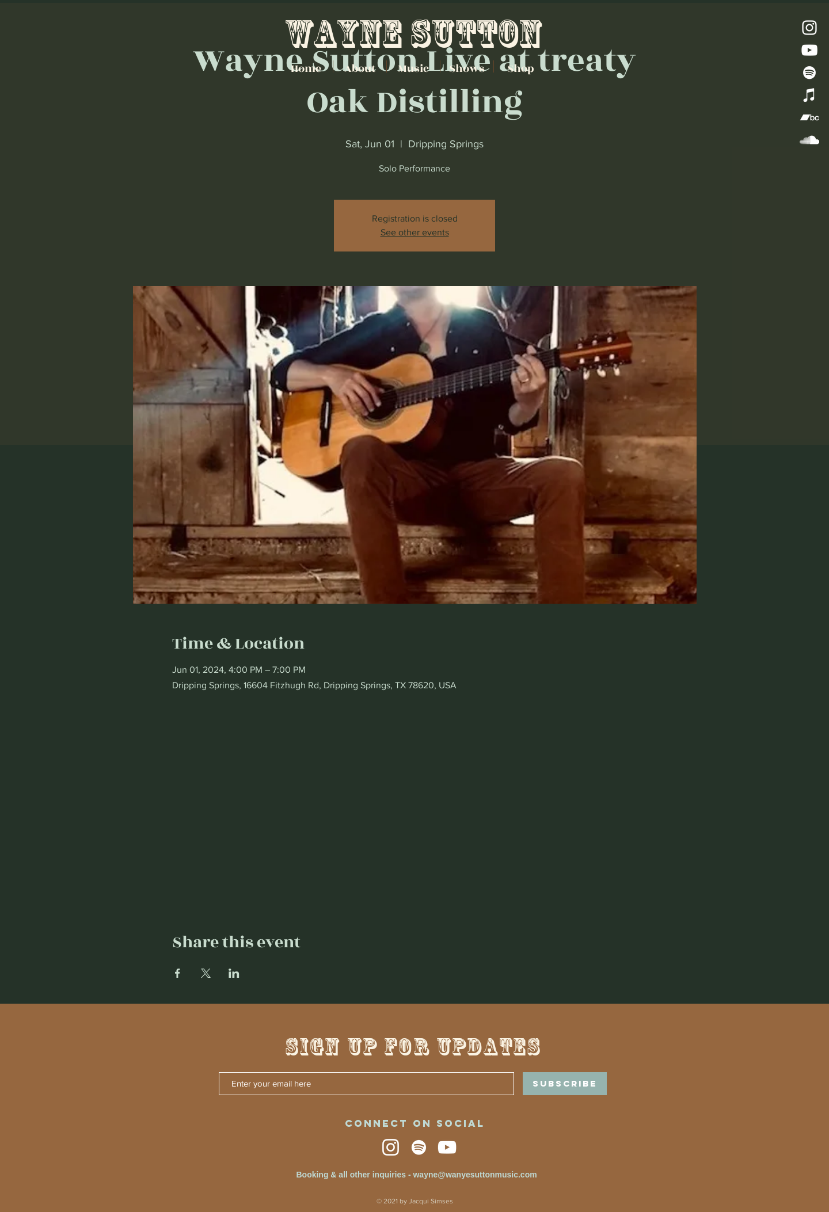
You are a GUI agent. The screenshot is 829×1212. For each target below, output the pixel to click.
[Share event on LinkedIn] (234, 973)
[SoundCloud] (809, 140)
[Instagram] (809, 27)
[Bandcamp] (809, 117)
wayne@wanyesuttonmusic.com (475, 1174)
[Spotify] (809, 72)
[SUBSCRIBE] (565, 1083)
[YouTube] (809, 50)
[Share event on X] (205, 973)
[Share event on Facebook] (177, 973)
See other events (415, 232)
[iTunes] (809, 95)
